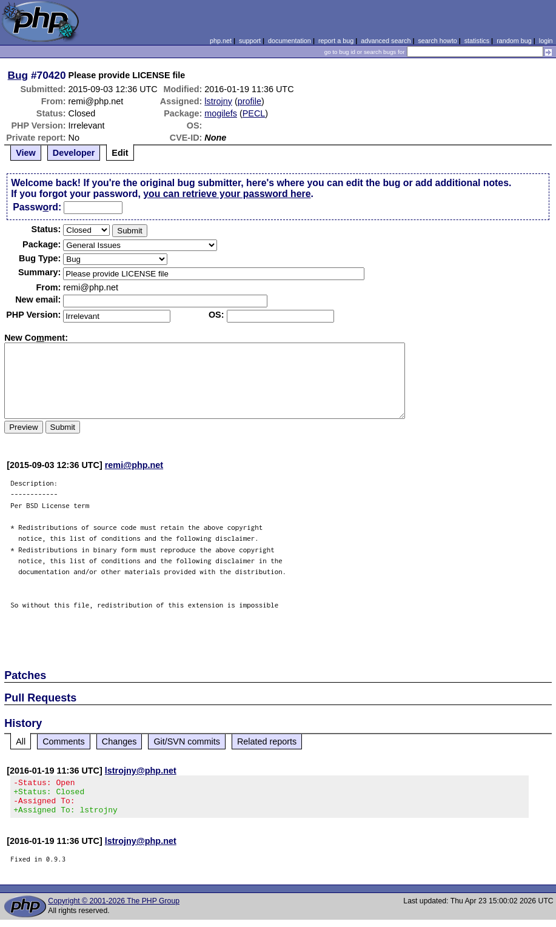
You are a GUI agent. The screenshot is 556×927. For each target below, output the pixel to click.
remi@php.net (134, 465)
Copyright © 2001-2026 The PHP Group (113, 908)
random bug (514, 40)
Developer (74, 153)
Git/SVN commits (186, 741)
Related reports (266, 741)
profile (249, 101)
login (546, 40)
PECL (254, 113)
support (250, 40)
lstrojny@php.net (140, 770)
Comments (63, 741)
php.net (221, 40)
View (26, 153)
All (20, 741)
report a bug (335, 40)
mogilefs (220, 113)
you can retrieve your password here (226, 194)
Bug (18, 75)
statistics (476, 40)
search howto (437, 40)
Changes (119, 741)
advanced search (385, 40)
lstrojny (218, 101)
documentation (289, 40)
